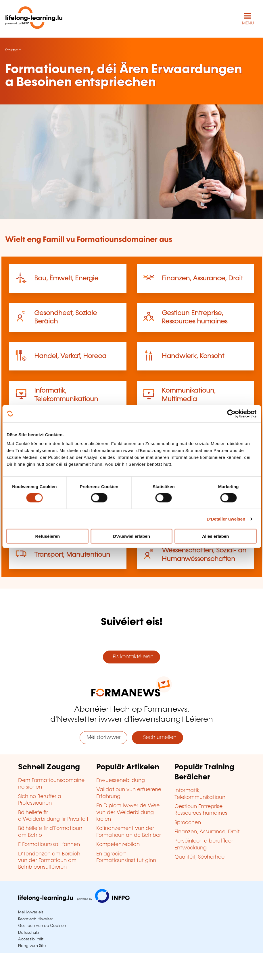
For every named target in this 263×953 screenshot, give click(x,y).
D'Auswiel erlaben (131, 536)
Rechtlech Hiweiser (35, 919)
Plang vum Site (32, 946)
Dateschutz (28, 933)
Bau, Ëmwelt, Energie (66, 278)
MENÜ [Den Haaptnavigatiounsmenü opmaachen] (248, 23)
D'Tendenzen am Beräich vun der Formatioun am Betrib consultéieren (49, 860)
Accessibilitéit (30, 939)
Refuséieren (47, 536)
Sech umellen (157, 737)
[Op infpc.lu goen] (74, 901)
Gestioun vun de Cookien (42, 926)
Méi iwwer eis (30, 912)
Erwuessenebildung (120, 780)
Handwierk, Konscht (193, 356)
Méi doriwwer (104, 737)
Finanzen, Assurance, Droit (202, 278)
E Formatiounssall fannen (49, 844)
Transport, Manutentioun (72, 555)
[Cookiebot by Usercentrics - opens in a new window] (231, 413)
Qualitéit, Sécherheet (200, 857)
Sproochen (187, 822)
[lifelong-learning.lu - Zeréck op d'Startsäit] (34, 19)
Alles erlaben (215, 536)
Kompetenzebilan (118, 844)
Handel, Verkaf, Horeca (70, 356)
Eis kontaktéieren (131, 656)
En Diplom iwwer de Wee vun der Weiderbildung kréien (128, 812)
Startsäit (13, 50)
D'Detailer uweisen (226, 518)
